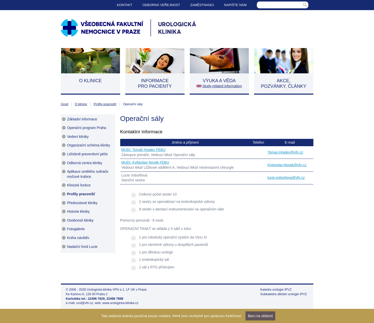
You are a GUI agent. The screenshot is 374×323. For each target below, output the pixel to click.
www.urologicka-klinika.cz (121, 303)
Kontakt (124, 5)
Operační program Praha (86, 128)
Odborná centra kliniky (84, 163)
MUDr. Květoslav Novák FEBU (145, 162)
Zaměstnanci (202, 5)
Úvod (64, 104)
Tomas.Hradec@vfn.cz (285, 152)
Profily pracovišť (105, 104)
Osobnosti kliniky (80, 220)
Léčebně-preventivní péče (87, 154)
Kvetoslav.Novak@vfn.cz (286, 165)
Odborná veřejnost (161, 5)
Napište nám (235, 5)
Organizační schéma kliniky (88, 145)
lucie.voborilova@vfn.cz (286, 178)
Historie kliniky (78, 211)
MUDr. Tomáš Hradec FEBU (143, 150)
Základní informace (82, 119)
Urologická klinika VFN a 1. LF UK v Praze (117, 289)
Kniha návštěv (78, 238)
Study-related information (222, 86)
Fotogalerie (76, 229)
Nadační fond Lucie (82, 247)
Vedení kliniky (78, 137)
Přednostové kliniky (82, 203)
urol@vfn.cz (84, 303)
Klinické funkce (79, 185)
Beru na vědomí (260, 316)
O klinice (81, 104)
